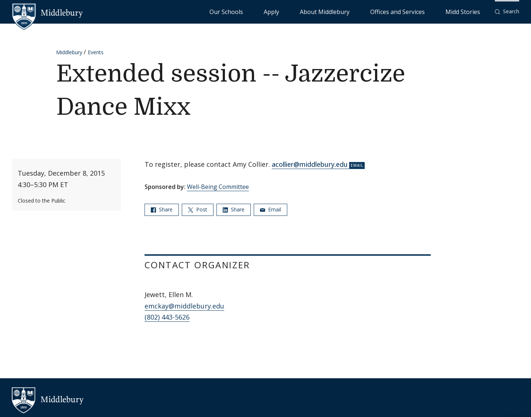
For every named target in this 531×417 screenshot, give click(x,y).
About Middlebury (368, 11)
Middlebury (69, 52)
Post (197, 209)
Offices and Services (423, 11)
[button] (507, 11)
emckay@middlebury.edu (184, 305)
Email (270, 209)
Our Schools (302, 11)
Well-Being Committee (218, 187)
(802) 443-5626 (167, 317)
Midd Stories (471, 11)
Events (96, 52)
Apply (332, 11)
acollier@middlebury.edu (310, 164)
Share (162, 209)
